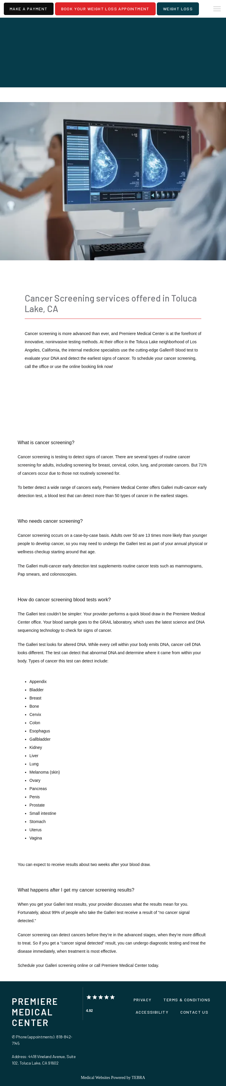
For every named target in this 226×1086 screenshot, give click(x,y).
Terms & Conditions (186, 999)
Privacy (143, 999)
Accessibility (152, 1012)
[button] (217, 9)
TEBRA (138, 1077)
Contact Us (194, 1012)
